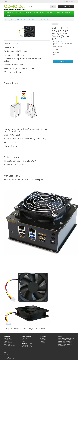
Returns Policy (7, 344)
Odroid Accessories (27, 12)
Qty (54, 54)
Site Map (24, 339)
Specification (15, 43)
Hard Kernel (59, 41)
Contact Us (24, 338)
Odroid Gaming (18, 12)
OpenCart (11, 357)
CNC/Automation (49, 12)
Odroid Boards (9, 12)
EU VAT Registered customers (28, 346)
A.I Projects (57, 12)
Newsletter (42, 342)
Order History (43, 339)
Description (7, 43)
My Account (42, 338)
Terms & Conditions (8, 342)
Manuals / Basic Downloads (9, 345)
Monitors (41, 12)
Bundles (36, 12)
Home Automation (66, 12)
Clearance (8, 15)
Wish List (42, 341)
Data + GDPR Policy (8, 338)
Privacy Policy (6, 341)
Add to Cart (63, 61)
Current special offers (26, 345)
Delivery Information (8, 339)
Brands (23, 341)
